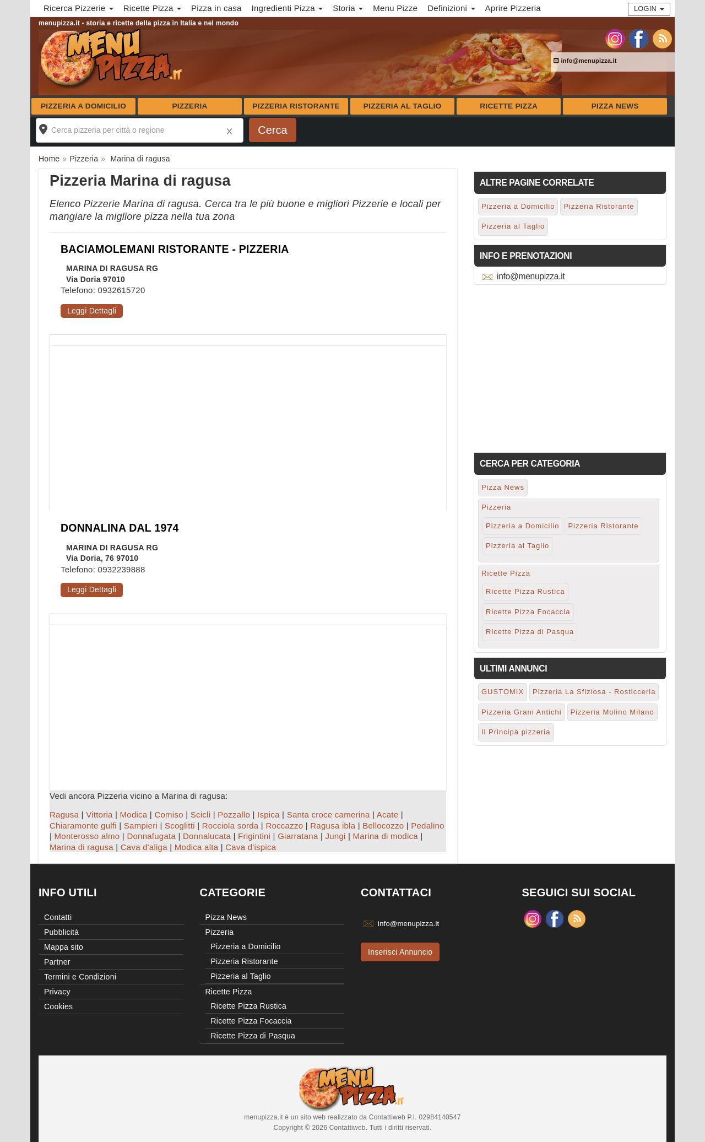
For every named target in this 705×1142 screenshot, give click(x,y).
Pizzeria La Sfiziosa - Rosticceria (594, 692)
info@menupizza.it (585, 60)
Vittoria (99, 814)
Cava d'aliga (144, 847)
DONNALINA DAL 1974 (120, 528)
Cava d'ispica (250, 847)
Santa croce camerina (328, 814)
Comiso (168, 814)
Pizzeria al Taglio (403, 106)
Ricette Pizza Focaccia (528, 612)
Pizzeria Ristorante (296, 106)
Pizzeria (189, 106)
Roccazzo (284, 825)
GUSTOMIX (502, 692)
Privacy (57, 991)
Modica (134, 814)
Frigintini (254, 836)
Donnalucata (207, 836)
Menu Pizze (395, 8)
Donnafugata (151, 836)
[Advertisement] (248, 423)
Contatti (58, 917)
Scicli (201, 814)
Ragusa (64, 814)
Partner (57, 961)
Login (649, 8)
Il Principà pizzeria (516, 732)
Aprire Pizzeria (513, 8)
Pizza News (615, 106)
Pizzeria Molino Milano (612, 712)
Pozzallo (234, 814)
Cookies (58, 1006)
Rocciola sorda (230, 825)
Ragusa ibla (332, 825)
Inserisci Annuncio (400, 952)
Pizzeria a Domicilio (83, 106)
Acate (388, 814)
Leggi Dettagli (91, 310)
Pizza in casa (216, 8)
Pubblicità (61, 932)
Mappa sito (63, 947)
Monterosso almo (87, 836)
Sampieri (141, 825)
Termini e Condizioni (80, 976)
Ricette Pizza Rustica (525, 591)
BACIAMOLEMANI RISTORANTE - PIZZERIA (175, 249)
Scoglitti (180, 825)
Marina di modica (385, 836)
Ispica (268, 814)
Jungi (336, 836)
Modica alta (196, 847)
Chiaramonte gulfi (83, 825)
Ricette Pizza (509, 106)
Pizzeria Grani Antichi (521, 712)
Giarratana (298, 836)
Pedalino (427, 825)
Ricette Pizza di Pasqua (530, 631)
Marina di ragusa (81, 847)
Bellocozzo (383, 825)
